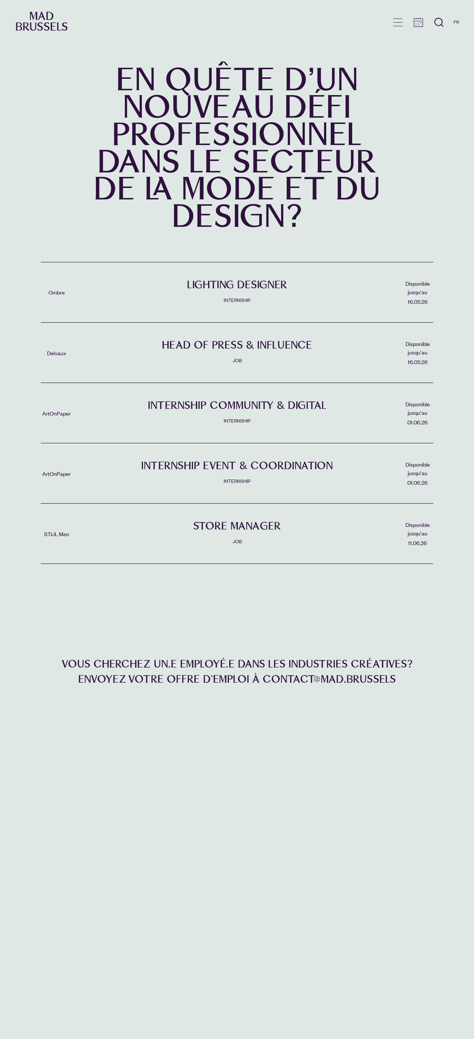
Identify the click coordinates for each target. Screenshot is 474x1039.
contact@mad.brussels (329, 679)
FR (456, 22)
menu (398, 22)
